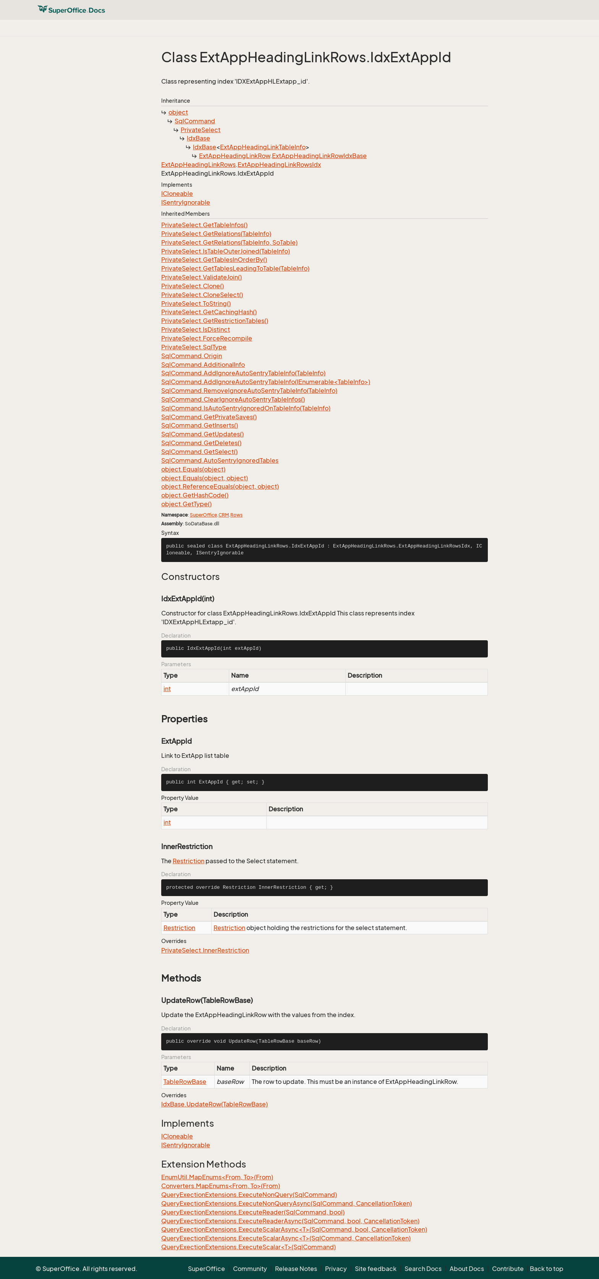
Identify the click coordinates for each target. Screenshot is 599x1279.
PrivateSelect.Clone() (192, 286)
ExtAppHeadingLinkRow (234, 156)
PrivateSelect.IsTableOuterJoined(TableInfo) (225, 251)
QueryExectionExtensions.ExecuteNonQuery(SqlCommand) (249, 1194)
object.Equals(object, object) (204, 478)
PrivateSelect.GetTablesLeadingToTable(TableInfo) (235, 268)
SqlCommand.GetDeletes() (201, 443)
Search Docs (423, 1269)
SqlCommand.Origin (191, 356)
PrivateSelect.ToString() (196, 303)
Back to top (546, 1269)
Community (250, 1269)
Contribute (508, 1269)
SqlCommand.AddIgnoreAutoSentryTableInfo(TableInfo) (243, 373)
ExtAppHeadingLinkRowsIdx (279, 164)
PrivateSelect (200, 130)
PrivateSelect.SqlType (194, 347)
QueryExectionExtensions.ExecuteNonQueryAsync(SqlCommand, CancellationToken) (286, 1203)
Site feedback (376, 1269)
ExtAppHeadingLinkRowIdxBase (319, 156)
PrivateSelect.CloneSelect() (202, 295)
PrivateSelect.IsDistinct (195, 329)
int (167, 689)
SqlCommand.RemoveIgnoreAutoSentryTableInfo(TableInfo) (249, 390)
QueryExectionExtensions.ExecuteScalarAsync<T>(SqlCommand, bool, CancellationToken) (294, 1229)
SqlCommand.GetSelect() (199, 451)
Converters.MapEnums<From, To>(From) (220, 1186)
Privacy (336, 1269)
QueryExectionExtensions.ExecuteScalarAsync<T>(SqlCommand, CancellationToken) (286, 1238)
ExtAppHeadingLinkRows (198, 164)
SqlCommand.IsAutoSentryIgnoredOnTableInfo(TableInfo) (245, 408)
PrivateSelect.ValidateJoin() (201, 277)
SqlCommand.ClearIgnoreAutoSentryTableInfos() (233, 399)
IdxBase (198, 138)
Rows (236, 515)
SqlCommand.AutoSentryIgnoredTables (219, 460)
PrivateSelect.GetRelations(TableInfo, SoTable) (229, 242)
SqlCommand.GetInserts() (199, 425)
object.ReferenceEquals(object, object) (220, 486)
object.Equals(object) (193, 469)
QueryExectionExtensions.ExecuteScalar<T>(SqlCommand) (248, 1247)
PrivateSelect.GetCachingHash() (209, 312)
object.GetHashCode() (194, 495)
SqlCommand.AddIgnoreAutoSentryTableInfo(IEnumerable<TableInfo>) (265, 382)
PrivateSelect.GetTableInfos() (204, 225)
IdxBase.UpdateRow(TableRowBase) (214, 1104)
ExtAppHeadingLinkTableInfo (263, 147)
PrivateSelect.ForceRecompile (206, 338)
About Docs (467, 1269)
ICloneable (177, 193)
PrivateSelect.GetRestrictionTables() (214, 321)
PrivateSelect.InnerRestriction (205, 950)
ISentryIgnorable (185, 202)
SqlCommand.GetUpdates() (202, 434)
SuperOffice (203, 515)
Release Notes (296, 1269)
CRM (224, 515)
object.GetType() (186, 504)
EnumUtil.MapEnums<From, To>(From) (217, 1177)
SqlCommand (195, 121)
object (178, 112)
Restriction (188, 861)
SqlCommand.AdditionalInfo (203, 364)
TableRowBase (185, 1081)
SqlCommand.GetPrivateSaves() (209, 417)
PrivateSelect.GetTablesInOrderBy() (214, 259)
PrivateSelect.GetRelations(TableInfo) (216, 233)
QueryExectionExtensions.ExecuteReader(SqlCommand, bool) (253, 1212)
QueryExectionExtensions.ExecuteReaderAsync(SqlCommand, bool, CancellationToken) (290, 1221)
